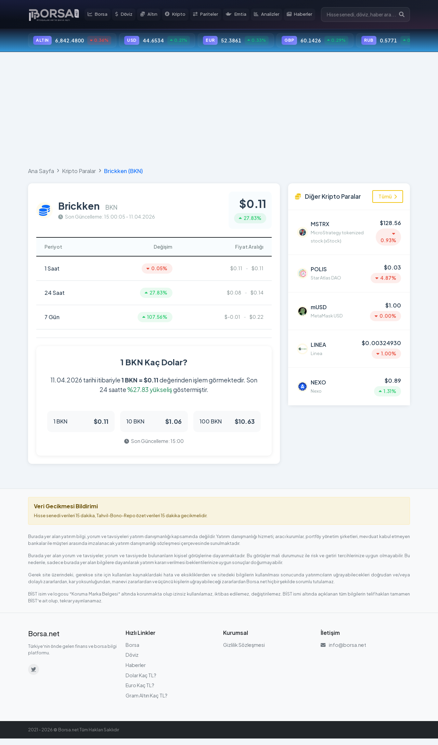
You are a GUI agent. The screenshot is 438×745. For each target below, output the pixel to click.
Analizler (272, 15)
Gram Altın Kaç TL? (146, 701)
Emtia (242, 15)
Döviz (129, 15)
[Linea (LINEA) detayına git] (349, 340)
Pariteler (211, 15)
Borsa (102, 15)
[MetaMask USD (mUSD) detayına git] (349, 305)
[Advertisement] (219, 110)
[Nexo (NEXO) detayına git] (349, 375)
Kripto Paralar (79, 173)
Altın (154, 15)
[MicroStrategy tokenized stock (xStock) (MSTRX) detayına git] (349, 232)
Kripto (180, 15)
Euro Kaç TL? (140, 691)
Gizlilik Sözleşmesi (244, 651)
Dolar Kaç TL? (141, 681)
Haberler (306, 15)
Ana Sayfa (41, 173)
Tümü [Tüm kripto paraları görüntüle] (387, 198)
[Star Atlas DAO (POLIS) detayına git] (349, 271)
